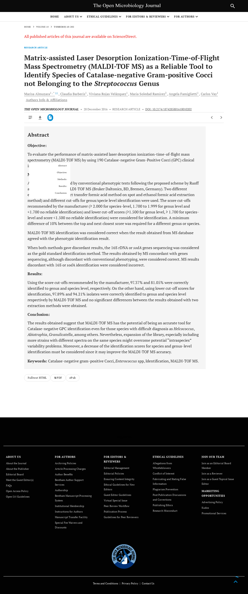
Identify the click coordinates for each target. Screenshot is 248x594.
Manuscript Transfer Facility (71, 517)
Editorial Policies (114, 473)
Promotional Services (214, 513)
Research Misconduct (165, 510)
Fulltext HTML (37, 377)
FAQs (9, 485)
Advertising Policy (212, 502)
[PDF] (50, 117)
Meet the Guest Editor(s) (20, 480)
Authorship (61, 490)
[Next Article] (221, 117)
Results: (63, 186)
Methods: (62, 179)
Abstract (62, 165)
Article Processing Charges (70, 468)
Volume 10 (42, 26)
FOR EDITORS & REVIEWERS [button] (146, 16)
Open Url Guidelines (17, 496)
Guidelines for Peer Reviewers (121, 517)
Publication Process (115, 511)
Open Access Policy (17, 491)
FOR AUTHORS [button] (184, 16)
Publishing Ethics (163, 505)
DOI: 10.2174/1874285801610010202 (168, 109)
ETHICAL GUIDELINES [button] (102, 16)
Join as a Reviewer (212, 473)
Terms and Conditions (105, 583)
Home (54, 16)
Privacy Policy (130, 583)
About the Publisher (17, 468)
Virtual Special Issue (115, 500)
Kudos (205, 507)
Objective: (62, 172)
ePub (72, 377)
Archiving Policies (65, 463)
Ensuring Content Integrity (119, 479)
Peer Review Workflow (116, 506)
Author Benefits (64, 474)
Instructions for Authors (69, 511)
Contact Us (148, 583)
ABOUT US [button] (71, 16)
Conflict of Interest (163, 473)
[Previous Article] (212, 117)
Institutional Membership (69, 506)
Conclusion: (61, 193)
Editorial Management (116, 468)
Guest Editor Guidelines (117, 494)
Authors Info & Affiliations (46, 100)
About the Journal (16, 463)
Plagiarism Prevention (165, 489)
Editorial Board (15, 474)
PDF (58, 377)
